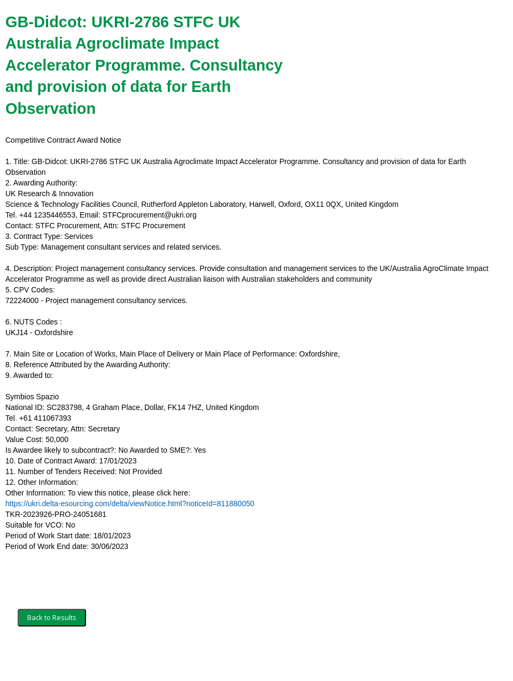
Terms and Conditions (52, 658)
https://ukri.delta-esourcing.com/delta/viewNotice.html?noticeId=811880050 (129, 503)
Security (108, 658)
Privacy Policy (153, 658)
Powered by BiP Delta (216, 658)
